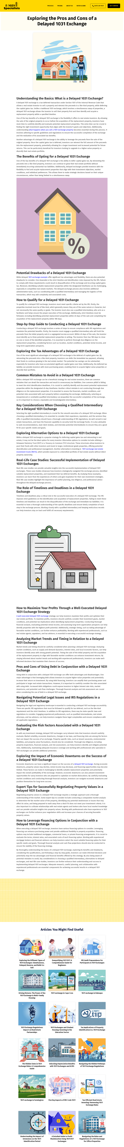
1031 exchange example (37, 277)
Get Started (114, 6)
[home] (12, 6)
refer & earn (81, 6)
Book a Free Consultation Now (62, 908)
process (50, 6)
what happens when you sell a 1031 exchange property (51, 130)
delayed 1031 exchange (83, 764)
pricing (59, 6)
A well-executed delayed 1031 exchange (32, 616)
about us (69, 6)
